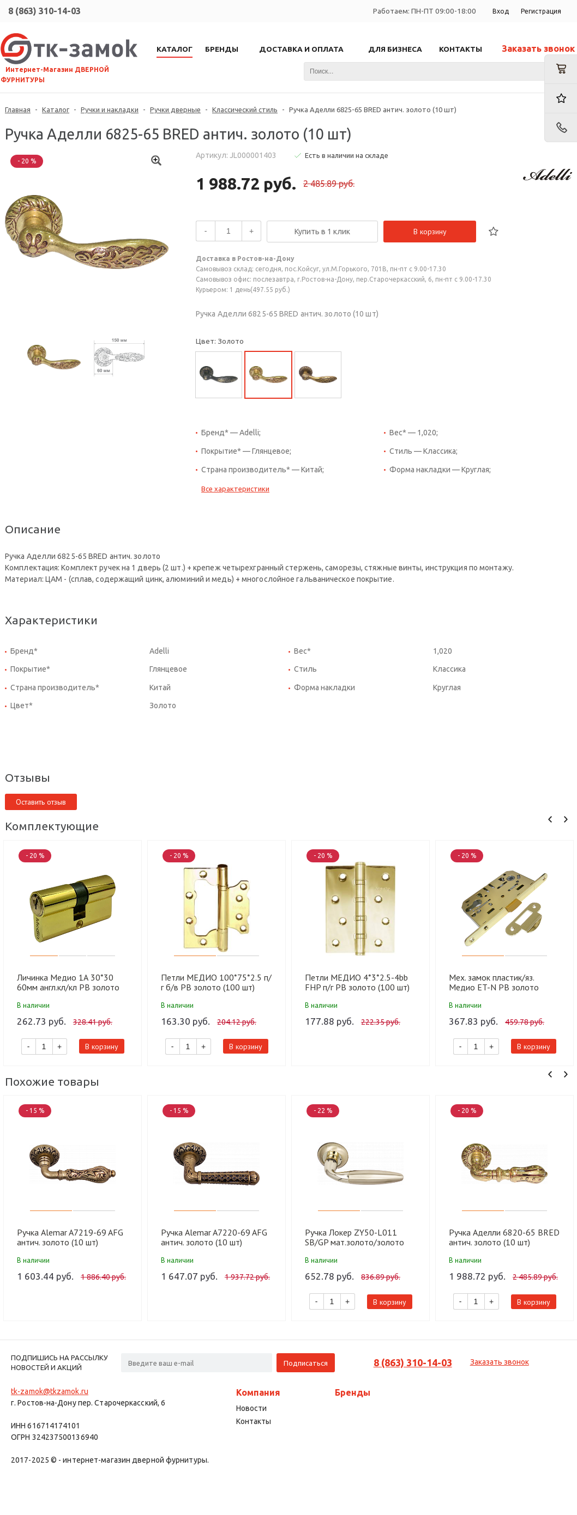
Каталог (55, 109)
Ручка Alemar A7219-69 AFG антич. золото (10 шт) (70, 1237)
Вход (500, 11)
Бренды (352, 1392)
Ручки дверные (175, 109)
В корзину (430, 231)
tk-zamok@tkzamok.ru (49, 1391)
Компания (258, 1392)
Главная (18, 109)
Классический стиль (245, 109)
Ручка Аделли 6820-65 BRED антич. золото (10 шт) (504, 1237)
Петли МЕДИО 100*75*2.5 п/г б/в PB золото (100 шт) (216, 982)
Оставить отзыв (41, 802)
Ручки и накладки (110, 109)
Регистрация (541, 11)
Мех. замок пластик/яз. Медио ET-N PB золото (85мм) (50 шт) (494, 982)
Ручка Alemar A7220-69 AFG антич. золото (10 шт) (214, 1237)
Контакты (253, 1421)
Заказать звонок (538, 48)
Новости (251, 1408)
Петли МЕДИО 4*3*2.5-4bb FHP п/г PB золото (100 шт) (357, 982)
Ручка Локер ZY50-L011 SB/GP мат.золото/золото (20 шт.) (354, 1237)
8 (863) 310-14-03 (44, 11)
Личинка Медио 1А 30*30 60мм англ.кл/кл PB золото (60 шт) (68, 982)
